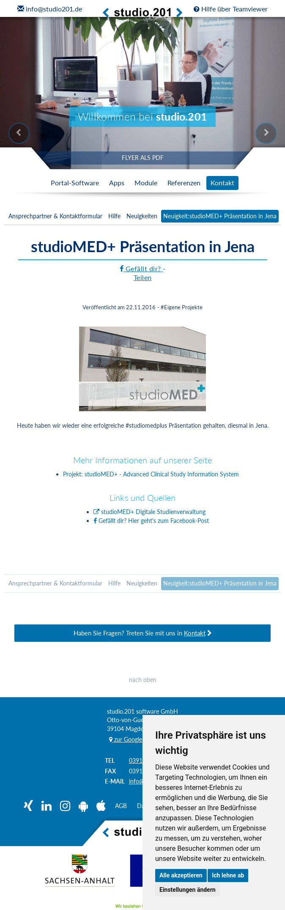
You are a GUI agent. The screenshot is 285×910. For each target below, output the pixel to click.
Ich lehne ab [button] (228, 875)
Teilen (143, 277)
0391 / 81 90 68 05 (205, 708)
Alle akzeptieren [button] (181, 875)
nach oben (142, 680)
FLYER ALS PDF (143, 157)
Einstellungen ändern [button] (187, 889)
